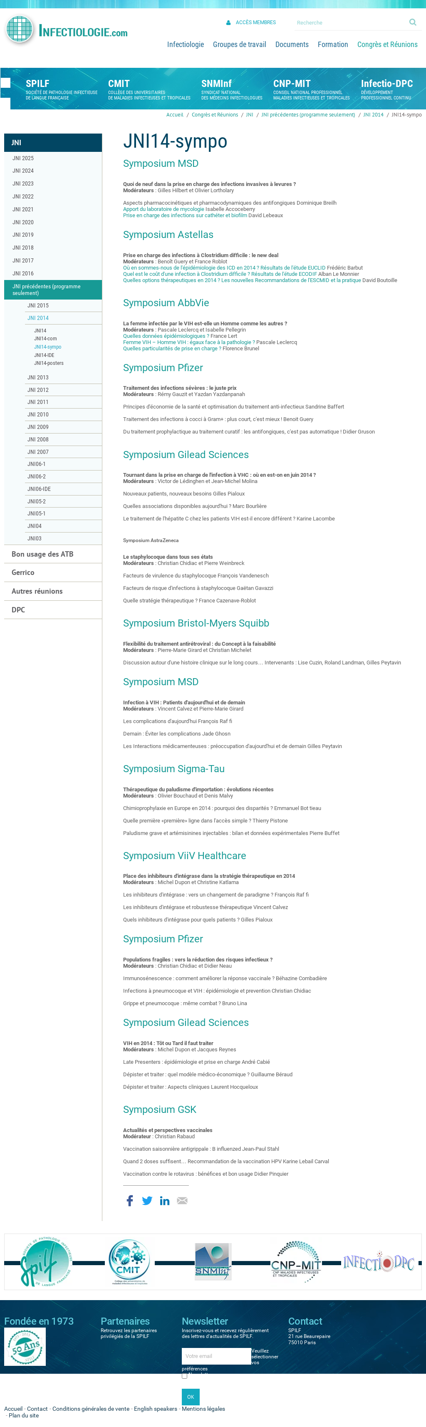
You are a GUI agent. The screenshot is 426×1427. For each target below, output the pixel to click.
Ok (413, 21)
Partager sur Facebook (129, 1200)
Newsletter (200, 1374)
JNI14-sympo (407, 114)
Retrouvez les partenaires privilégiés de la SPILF (129, 1333)
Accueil (174, 114)
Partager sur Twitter (147, 1200)
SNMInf (216, 83)
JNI (249, 114)
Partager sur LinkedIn (164, 1200)
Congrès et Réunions (215, 114)
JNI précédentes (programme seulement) (308, 114)
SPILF (37, 83)
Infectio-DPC (387, 83)
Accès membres (256, 22)
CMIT (119, 83)
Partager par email (182, 1200)
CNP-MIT (292, 83)
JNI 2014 (374, 114)
